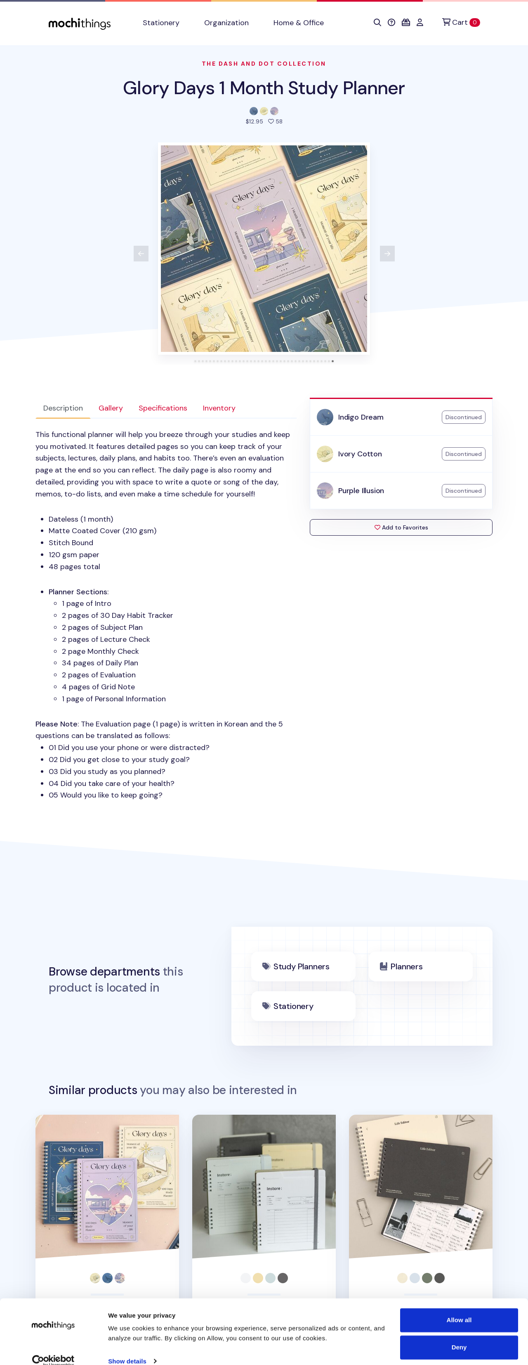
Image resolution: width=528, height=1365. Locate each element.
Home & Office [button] (298, 23)
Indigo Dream (361, 417)
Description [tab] (63, 408)
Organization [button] (226, 23)
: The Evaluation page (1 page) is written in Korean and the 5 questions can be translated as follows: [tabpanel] (166, 615)
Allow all (459, 1307)
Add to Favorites (401, 527)
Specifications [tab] (163, 408)
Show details (127, 1348)
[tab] (195, 361)
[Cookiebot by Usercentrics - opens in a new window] (53, 1349)
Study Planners (301, 966)
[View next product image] (387, 253)
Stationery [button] (161, 23)
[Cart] (461, 22)
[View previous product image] (141, 253)
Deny (459, 1334)
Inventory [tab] (219, 408)
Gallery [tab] (111, 408)
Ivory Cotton (360, 454)
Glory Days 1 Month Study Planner (264, 88)
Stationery (293, 1006)
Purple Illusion (361, 491)
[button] (377, 22)
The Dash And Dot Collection (264, 63)
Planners (406, 966)
